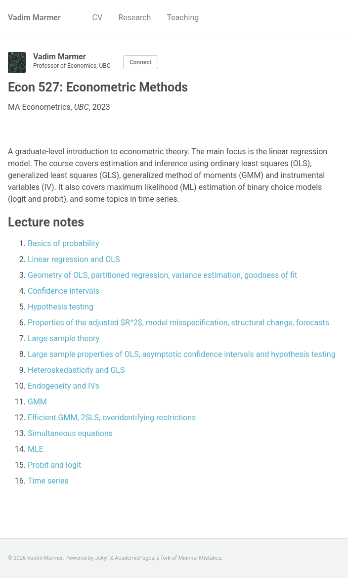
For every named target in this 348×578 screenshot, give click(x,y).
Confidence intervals (63, 291)
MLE (36, 449)
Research (134, 17)
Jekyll (102, 558)
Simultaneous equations (70, 433)
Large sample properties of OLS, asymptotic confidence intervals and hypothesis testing (182, 354)
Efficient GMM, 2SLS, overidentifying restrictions (112, 417)
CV (97, 17)
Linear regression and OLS (74, 259)
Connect (141, 62)
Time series (48, 481)
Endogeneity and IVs (63, 386)
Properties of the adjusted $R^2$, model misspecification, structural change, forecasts (178, 322)
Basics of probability (63, 243)
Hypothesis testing (60, 306)
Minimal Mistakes (199, 558)
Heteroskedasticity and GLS (76, 370)
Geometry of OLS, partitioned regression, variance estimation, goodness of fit (162, 275)
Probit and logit (54, 465)
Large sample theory (63, 338)
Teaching (183, 17)
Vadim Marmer (34, 17)
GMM (37, 401)
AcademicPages (134, 558)
